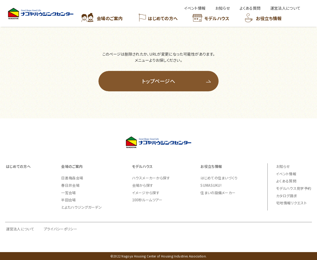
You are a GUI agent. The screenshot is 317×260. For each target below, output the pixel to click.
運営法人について (20, 228)
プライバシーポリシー (60, 228)
